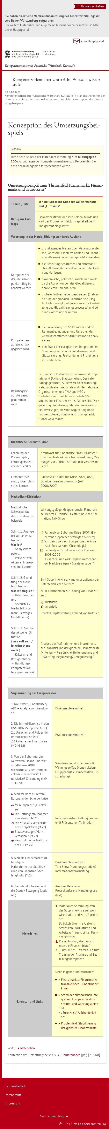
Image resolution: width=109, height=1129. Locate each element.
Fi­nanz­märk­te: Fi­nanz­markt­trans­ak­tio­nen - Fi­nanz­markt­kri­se (80, 984)
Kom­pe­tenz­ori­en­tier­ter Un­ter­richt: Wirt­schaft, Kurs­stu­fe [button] (54, 82)
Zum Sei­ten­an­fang (53, 1116)
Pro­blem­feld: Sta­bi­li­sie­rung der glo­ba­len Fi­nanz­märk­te (78, 1025)
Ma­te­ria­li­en (27, 1048)
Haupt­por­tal (21, 30)
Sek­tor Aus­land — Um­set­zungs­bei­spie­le (46, 99)
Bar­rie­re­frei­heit (15, 1086)
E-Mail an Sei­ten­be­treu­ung (86, 1124)
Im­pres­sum (12, 1103)
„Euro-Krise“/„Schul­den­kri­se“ (78, 1015)
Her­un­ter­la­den (70, 1055)
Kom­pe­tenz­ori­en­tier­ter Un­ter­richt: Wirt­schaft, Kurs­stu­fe (40, 65)
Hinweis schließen (90, 6)
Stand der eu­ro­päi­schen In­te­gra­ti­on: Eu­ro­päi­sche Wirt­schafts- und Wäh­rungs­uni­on (80, 999)
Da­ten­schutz (13, 1095)
